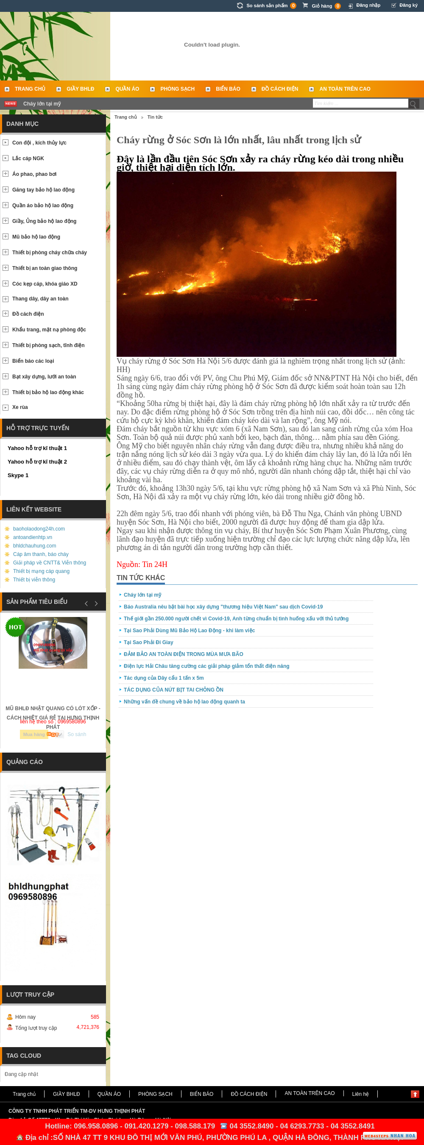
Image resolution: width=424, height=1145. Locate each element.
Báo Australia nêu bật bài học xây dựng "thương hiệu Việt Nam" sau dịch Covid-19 (223, 607)
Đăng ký (408, 5)
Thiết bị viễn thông (34, 580)
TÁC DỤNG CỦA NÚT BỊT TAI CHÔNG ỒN (173, 690)
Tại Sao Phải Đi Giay (148, 642)
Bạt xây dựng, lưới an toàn (44, 377)
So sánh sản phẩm (271, 6)
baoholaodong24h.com (39, 529)
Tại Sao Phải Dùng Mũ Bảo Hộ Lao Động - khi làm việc (189, 631)
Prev (86, 603)
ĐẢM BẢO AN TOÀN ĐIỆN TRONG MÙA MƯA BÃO (183, 654)
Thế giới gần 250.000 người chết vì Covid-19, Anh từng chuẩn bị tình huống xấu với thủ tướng (236, 619)
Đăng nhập (368, 5)
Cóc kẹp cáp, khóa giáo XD (45, 284)
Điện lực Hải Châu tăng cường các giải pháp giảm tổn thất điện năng (207, 666)
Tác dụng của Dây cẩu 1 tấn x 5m (164, 678)
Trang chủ (30, 89)
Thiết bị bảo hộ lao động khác (48, 392)
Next (95, 603)
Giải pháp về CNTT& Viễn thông (49, 563)
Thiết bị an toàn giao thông (44, 268)
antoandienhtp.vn (32, 537)
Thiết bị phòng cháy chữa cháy (49, 253)
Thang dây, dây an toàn (40, 299)
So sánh (76, 734)
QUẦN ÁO (127, 89)
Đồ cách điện (28, 314)
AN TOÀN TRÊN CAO (344, 89)
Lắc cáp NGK (28, 158)
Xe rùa (20, 407)
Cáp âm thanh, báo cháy (41, 554)
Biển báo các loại (33, 361)
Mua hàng (34, 734)
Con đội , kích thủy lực (39, 143)
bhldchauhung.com (34, 546)
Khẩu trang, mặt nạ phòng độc (49, 330)
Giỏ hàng (326, 6)
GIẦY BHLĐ (80, 89)
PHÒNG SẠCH (177, 89)
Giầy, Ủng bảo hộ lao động (44, 221)
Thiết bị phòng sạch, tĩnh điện (48, 345)
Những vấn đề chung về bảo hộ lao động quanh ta (184, 702)
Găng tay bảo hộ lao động (43, 190)
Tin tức (155, 117)
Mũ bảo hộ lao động (36, 237)
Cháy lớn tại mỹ (42, 104)
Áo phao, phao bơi (34, 174)
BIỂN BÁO (228, 89)
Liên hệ (360, 1094)
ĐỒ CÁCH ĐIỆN (280, 89)
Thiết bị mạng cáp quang (41, 571)
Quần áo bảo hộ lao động (42, 205)
